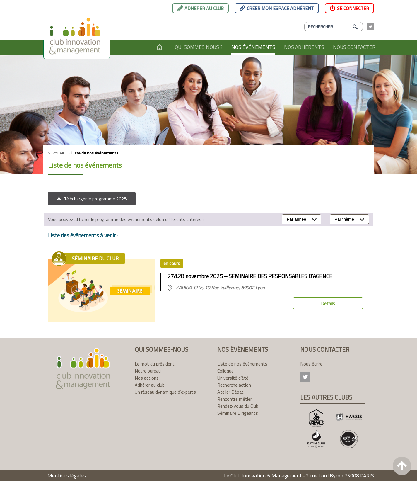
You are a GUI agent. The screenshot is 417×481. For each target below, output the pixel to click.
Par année (296, 219)
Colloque (225, 370)
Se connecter (353, 8)
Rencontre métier (234, 398)
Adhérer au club (204, 8)
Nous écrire (311, 363)
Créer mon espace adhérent (280, 8)
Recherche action (234, 384)
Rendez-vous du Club (237, 405)
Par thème (344, 219)
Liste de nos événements (242, 363)
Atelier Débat (230, 391)
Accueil (159, 47)
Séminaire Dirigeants (237, 413)
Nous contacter (354, 47)
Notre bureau (148, 370)
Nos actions (147, 377)
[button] (92, 198)
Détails (328, 303)
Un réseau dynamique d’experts (165, 391)
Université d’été (232, 377)
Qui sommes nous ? (199, 47)
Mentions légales (66, 476)
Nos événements (253, 47)
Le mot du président (155, 363)
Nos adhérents (304, 47)
